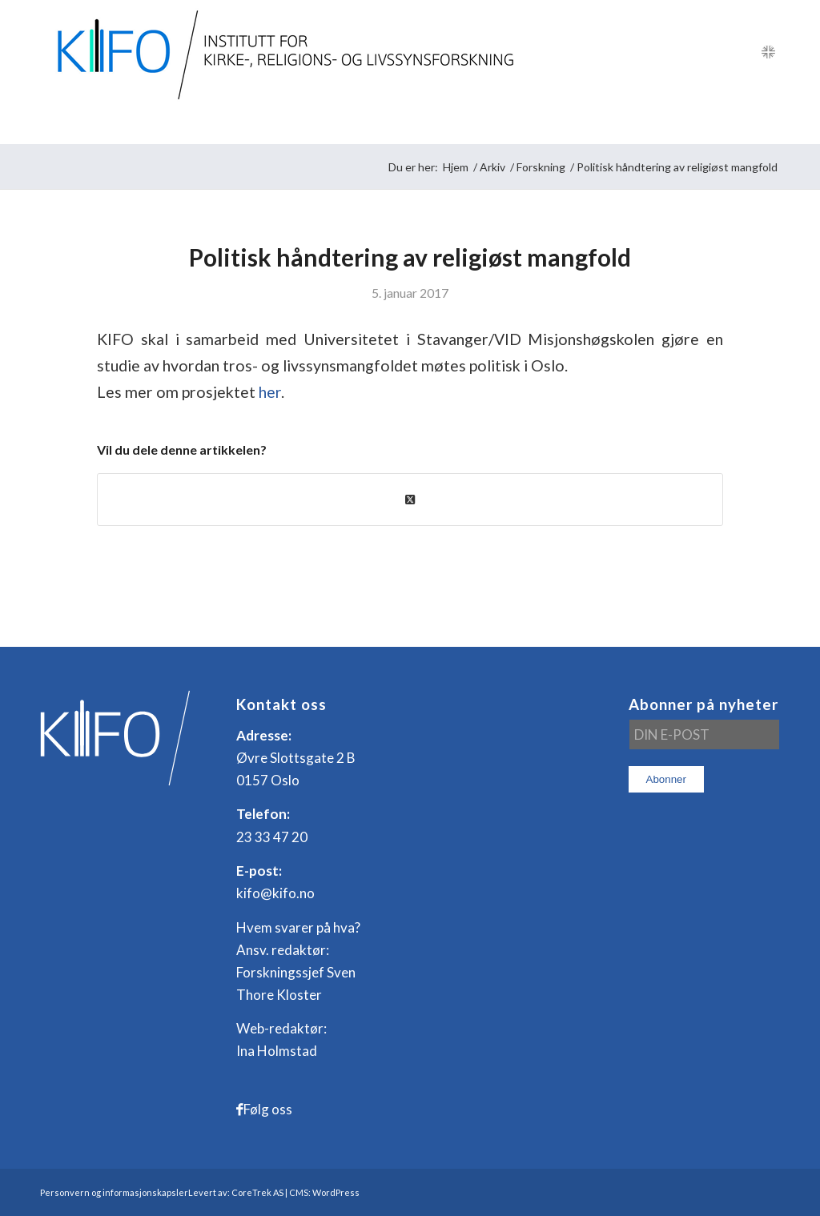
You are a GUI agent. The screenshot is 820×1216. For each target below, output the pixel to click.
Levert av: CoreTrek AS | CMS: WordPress (274, 1192)
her (270, 392)
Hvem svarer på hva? (298, 927)
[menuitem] (80, 124)
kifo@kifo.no (275, 893)
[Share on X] (410, 499)
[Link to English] (768, 52)
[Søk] (769, 124)
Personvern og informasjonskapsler (114, 1192)
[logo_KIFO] (281, 52)
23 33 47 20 (272, 837)
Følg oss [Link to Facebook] (267, 1109)
